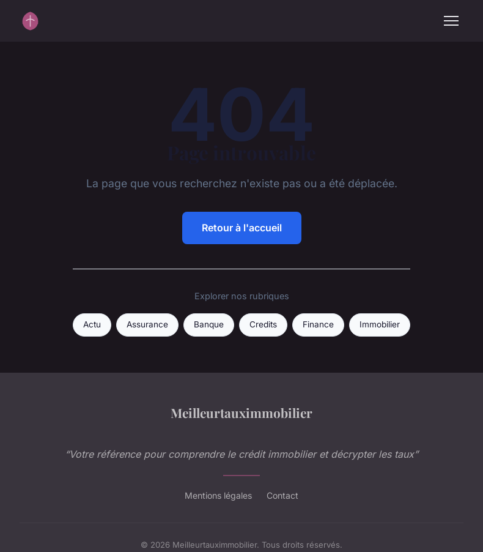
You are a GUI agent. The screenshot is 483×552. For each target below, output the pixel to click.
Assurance (147, 324)
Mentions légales (218, 495)
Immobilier (379, 324)
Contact (282, 495)
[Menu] (451, 21)
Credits (263, 324)
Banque (209, 324)
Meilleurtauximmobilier (241, 412)
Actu (92, 324)
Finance (318, 324)
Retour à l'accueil (242, 228)
